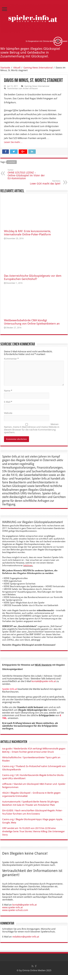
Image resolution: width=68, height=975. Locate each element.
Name (8, 390)
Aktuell (16, 67)
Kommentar (11, 358)
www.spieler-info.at (12, 907)
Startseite (5, 67)
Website (8, 413)
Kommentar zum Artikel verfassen (22, 88)
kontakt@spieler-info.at (44, 681)
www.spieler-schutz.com (15, 910)
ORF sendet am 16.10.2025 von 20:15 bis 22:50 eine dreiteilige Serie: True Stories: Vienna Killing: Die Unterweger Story (33, 831)
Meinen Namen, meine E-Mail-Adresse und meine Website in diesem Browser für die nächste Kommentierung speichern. (31, 428)
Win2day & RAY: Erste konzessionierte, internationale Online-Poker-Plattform (27, 233)
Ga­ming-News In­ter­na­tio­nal (38, 67)
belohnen (27, 565)
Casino (11, 162)
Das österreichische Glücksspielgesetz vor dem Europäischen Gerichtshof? (32, 277)
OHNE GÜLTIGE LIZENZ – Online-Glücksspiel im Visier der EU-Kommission (26, 174)
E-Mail (8, 402)
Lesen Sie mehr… (13, 142)
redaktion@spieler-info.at (25, 936)
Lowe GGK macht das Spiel (41, 182)
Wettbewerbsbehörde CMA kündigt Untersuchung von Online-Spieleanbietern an (32, 322)
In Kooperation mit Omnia (47, 41)
